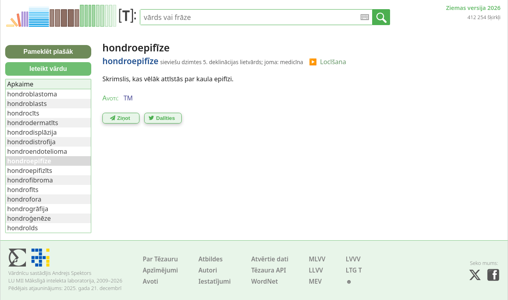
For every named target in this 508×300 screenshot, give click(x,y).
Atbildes (210, 259)
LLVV (316, 270)
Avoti (150, 281)
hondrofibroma (30, 180)
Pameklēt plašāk (48, 51)
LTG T (354, 270)
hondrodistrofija (31, 141)
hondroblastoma (32, 94)
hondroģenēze (29, 218)
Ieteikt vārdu (48, 68)
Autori (207, 270)
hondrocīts (23, 113)
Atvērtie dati (269, 259)
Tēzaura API (268, 270)
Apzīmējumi (160, 270)
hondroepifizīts (29, 170)
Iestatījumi (214, 281)
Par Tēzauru (160, 259)
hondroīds (22, 228)
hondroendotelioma (37, 151)
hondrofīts (22, 189)
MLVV (317, 259)
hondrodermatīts (32, 122)
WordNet (264, 281)
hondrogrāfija (27, 208)
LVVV (353, 259)
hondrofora (24, 199)
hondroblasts (27, 103)
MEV (315, 281)
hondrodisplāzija (32, 132)
